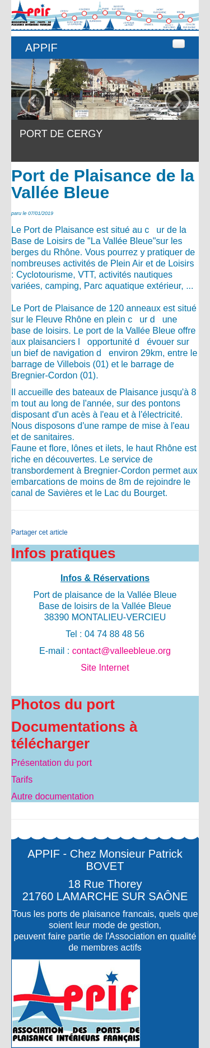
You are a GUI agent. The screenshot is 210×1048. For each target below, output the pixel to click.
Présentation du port (51, 763)
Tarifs (21, 779)
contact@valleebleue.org (121, 651)
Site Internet (105, 667)
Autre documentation (52, 796)
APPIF (41, 47)
